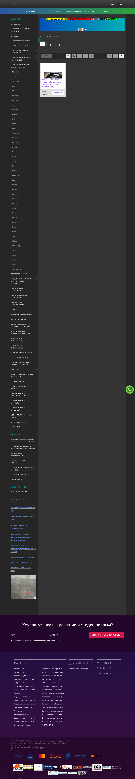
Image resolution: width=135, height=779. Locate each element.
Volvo (14, 264)
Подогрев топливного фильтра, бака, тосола (20, 325)
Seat (14, 236)
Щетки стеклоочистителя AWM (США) (21, 402)
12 (110, 56)
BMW (14, 91)
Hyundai (15, 147)
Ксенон (14, 309)
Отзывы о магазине (105, 673)
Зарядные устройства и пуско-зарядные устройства (21, 281)
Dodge (14, 114)
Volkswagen (16, 269)
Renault (15, 222)
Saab (14, 231)
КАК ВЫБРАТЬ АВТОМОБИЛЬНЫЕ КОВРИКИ (23, 469)
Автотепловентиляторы (21, 41)
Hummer (15, 142)
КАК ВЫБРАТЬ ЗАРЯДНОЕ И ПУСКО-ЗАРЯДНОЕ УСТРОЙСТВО (23, 448)
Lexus (14, 180)
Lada (14, 170)
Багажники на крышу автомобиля (19, 52)
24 (115, 56)
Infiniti (14, 156)
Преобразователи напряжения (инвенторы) (21, 332)
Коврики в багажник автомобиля (19, 297)
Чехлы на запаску (18, 381)
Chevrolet (15, 95)
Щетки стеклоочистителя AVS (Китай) (21, 409)
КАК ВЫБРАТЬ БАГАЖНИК (20, 474)
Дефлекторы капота (19, 274)
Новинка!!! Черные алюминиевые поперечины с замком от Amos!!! (22, 441)
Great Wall (16, 133)
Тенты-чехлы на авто (20, 357)
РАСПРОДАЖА (16, 427)
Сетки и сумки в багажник (21, 353)
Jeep (14, 161)
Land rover (16, 175)
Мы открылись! (16, 479)
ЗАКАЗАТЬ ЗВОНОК (130, 389)
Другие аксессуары (18, 422)
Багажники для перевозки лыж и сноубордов (21, 66)
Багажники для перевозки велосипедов (21, 59)
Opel (14, 208)
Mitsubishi (15, 199)
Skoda (14, 241)
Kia (13, 166)
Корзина (111, 4)
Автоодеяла (16, 36)
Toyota (14, 260)
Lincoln (14, 185)
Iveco (14, 152)
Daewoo (15, 109)
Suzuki (14, 255)
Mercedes (15, 194)
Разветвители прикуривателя (17, 347)
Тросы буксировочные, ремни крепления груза (20, 364)
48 (121, 56)
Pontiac (15, 217)
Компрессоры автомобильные (17, 304)
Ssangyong (16, 246)
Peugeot (15, 213)
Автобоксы (15, 24)
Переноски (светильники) (21, 314)
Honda (14, 138)
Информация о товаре (19, 491)
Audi (14, 86)
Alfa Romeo (16, 81)
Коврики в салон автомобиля (18, 289)
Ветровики (15, 72)
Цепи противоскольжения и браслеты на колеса (22, 375)
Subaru (14, 250)
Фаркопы (14, 369)
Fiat (13, 119)
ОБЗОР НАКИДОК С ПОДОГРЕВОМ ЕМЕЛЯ (18, 455)
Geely (14, 128)
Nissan (14, 203)
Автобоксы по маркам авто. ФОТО (20, 30)
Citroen (14, 105)
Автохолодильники (19, 45)
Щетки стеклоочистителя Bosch (21, 416)
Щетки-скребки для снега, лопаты (21, 387)
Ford (14, 123)
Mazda (14, 189)
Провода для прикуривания (17, 340)
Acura (14, 77)
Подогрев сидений (18, 319)
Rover (14, 227)
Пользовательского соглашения (47, 641)
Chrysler (15, 100)
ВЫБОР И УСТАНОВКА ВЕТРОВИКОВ (19, 462)
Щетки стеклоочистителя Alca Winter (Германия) (21, 395)
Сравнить (46, 56)
